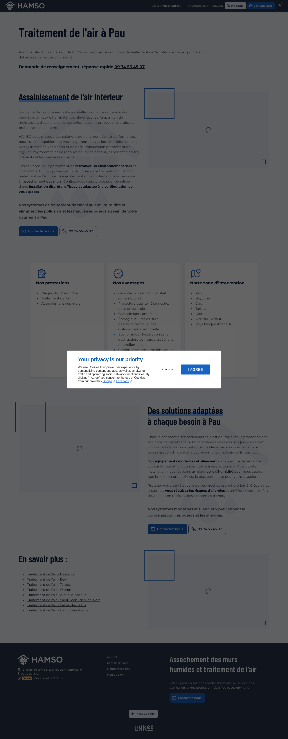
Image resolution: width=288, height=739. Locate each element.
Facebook (122, 381)
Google (107, 381)
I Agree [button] (195, 369)
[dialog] (144, 370)
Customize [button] (167, 369)
